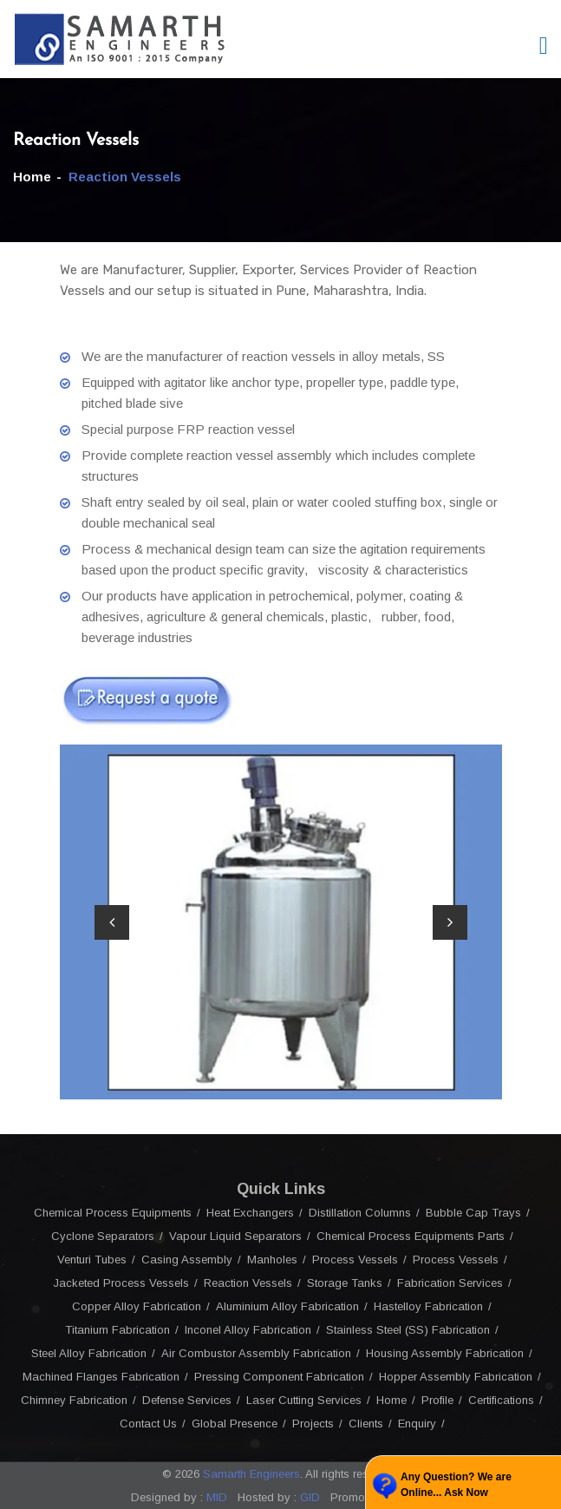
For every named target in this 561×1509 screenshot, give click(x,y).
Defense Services (187, 1400)
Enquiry (417, 1423)
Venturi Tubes (92, 1259)
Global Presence (234, 1423)
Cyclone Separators (102, 1236)
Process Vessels (355, 1259)
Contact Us (148, 1423)
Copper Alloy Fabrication (136, 1306)
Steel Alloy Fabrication (89, 1353)
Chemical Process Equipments (113, 1212)
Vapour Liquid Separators (235, 1236)
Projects (313, 1423)
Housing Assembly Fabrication (445, 1353)
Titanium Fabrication (117, 1329)
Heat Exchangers (250, 1212)
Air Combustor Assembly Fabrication (256, 1353)
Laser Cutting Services (304, 1400)
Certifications (501, 1400)
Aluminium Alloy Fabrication (287, 1306)
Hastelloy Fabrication (428, 1306)
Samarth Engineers (251, 1473)
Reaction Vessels (248, 1282)
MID (215, 1497)
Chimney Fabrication (74, 1400)
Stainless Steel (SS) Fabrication (408, 1329)
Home (32, 176)
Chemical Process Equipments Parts (410, 1236)
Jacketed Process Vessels (121, 1282)
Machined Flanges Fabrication (101, 1376)
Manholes (272, 1259)
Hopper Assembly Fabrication (455, 1376)
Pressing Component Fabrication (279, 1376)
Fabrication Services (450, 1282)
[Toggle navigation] (543, 45)
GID (308, 1497)
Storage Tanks (344, 1282)
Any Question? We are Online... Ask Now (456, 1485)
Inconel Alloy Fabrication (248, 1329)
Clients (366, 1423)
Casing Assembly (186, 1259)
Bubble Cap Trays (473, 1212)
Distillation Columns (360, 1212)
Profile (437, 1400)
